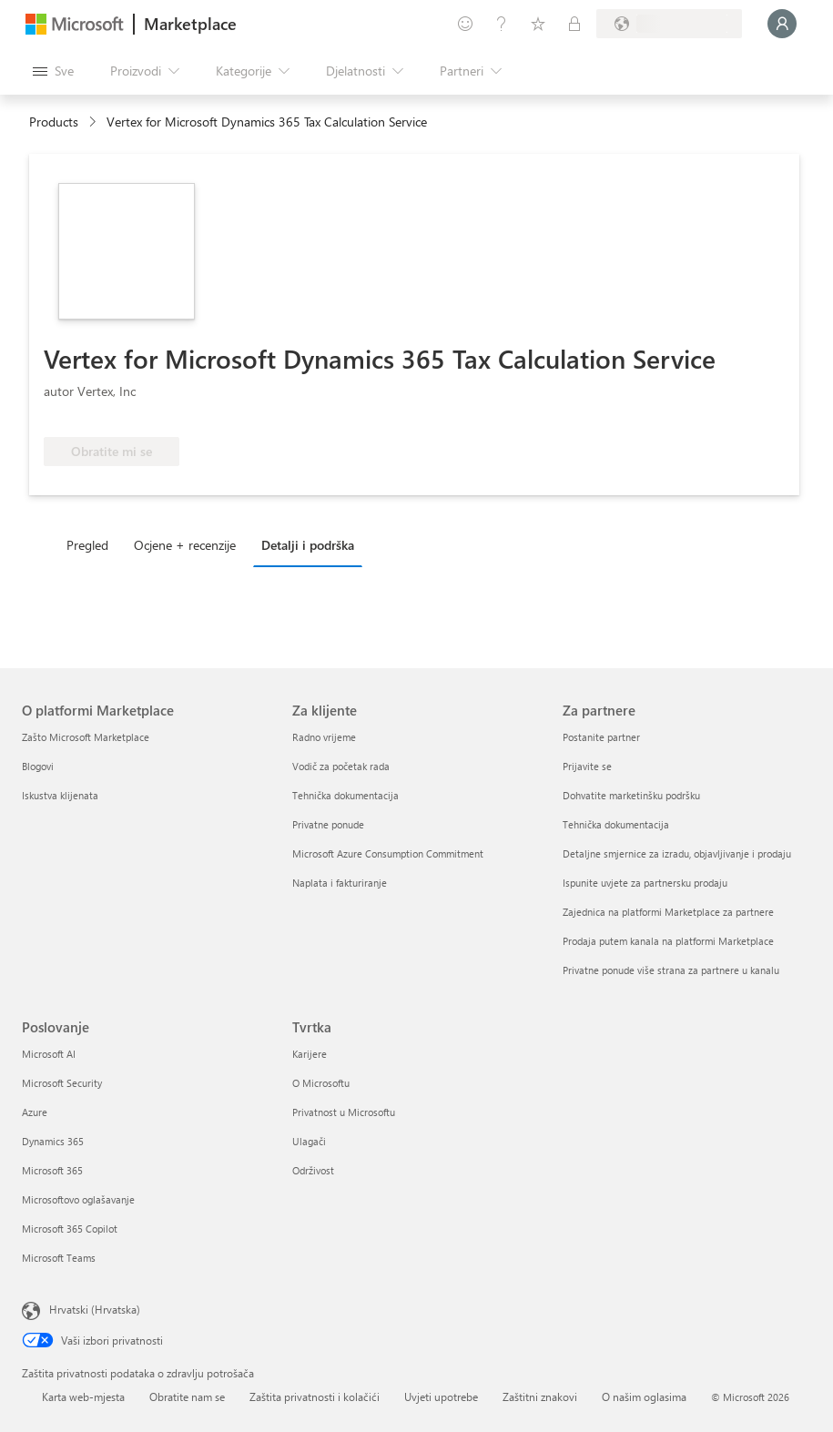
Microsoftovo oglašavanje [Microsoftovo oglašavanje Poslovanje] (78, 1199)
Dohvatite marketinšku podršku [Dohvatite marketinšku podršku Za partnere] (631, 795)
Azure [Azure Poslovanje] (34, 1112)
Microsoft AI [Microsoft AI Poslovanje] (49, 1054)
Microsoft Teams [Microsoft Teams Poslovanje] (59, 1257)
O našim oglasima (644, 1396)
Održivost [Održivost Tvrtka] (313, 1170)
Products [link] (53, 121)
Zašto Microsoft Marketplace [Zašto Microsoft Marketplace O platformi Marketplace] (85, 737)
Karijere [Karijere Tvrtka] (309, 1054)
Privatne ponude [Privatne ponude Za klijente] (328, 824)
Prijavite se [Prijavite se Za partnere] (587, 766)
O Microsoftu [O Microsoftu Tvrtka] (321, 1083)
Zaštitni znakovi (540, 1396)
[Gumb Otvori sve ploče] (53, 71)
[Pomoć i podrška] (501, 23)
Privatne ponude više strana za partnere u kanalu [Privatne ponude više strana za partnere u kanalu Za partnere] (671, 970)
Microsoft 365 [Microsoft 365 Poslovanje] (52, 1170)
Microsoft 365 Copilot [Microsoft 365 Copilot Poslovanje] (69, 1228)
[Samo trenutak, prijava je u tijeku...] (782, 23)
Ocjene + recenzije (185, 545)
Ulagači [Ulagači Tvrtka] (309, 1141)
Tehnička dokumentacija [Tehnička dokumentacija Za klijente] (345, 795)
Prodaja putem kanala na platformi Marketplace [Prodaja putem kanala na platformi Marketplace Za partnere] (668, 941)
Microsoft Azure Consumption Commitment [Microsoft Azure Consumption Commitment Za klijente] (387, 853)
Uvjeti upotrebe (441, 1396)
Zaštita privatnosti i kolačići (314, 1396)
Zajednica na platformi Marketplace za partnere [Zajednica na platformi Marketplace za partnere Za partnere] (668, 912)
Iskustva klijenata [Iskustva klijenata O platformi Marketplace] (60, 795)
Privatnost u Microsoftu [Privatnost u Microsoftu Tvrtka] (343, 1112)
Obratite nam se (187, 1396)
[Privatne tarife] (574, 23)
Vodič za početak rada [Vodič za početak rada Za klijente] (341, 766)
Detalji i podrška (307, 545)
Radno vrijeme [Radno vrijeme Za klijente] (324, 737)
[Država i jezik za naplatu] (669, 23)
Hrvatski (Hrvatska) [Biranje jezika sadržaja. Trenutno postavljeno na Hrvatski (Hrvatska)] (94, 1309)
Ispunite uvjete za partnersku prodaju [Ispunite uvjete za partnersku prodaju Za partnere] (645, 882)
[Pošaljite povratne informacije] (465, 23)
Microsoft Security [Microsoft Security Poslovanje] (62, 1083)
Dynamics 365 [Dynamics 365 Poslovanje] (53, 1141)
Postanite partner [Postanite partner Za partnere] (601, 737)
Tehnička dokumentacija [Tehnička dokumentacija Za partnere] (616, 824)
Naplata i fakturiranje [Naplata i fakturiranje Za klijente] (339, 882)
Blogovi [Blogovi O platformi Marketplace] (38, 766)
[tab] (92, 544)
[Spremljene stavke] (538, 23)
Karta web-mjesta (83, 1396)
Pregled (87, 545)
